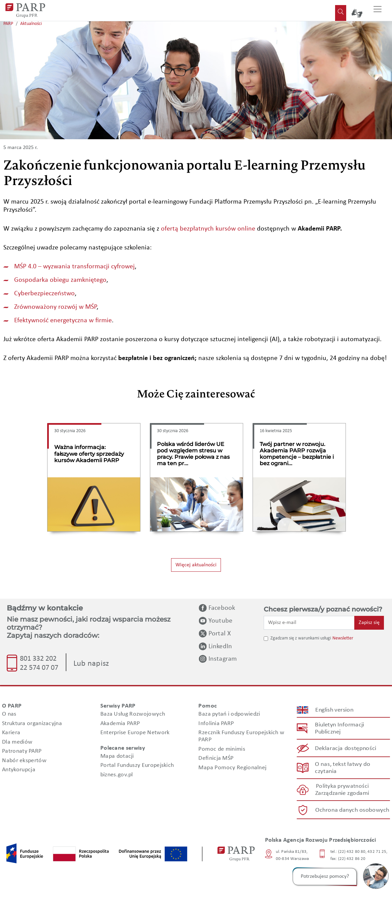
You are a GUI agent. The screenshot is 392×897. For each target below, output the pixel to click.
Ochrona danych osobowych (352, 810)
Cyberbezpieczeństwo (44, 293)
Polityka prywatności (342, 786)
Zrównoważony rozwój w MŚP (55, 307)
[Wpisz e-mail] (309, 622)
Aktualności (31, 23)
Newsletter (342, 638)
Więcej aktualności (196, 565)
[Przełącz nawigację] (377, 10)
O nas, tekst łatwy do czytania (342, 767)
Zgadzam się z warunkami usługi (300, 638)
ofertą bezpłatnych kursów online (208, 229)
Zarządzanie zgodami (342, 794)
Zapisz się (369, 622)
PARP (8, 23)
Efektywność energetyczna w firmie (63, 320)
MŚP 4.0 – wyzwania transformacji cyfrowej (74, 266)
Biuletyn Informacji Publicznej (339, 728)
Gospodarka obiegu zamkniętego (60, 280)
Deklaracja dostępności (346, 748)
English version (334, 710)
